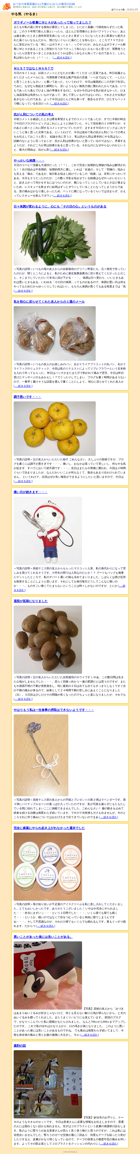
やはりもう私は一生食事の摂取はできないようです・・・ (54, 710)
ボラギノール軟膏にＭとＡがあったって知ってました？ (52, 22)
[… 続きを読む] (62, 57)
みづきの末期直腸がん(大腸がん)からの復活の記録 (44, 3)
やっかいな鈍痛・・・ (29, 160)
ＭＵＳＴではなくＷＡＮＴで (33, 68)
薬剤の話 (20, 1045)
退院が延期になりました (31, 601)
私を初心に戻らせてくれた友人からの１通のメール (49, 301)
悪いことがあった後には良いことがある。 (43, 937)
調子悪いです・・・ (27, 397)
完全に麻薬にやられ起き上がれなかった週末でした (49, 828)
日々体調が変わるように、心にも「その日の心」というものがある (60, 206)
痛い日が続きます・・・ (30, 492)
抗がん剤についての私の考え (34, 114)
